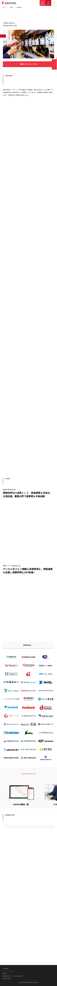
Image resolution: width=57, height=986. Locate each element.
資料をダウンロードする (28, 64)
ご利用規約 (5, 968)
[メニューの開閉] (54, 3)
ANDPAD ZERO (7, 978)
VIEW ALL (28, 645)
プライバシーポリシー (8, 971)
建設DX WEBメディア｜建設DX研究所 (13, 976)
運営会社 (5, 973)
